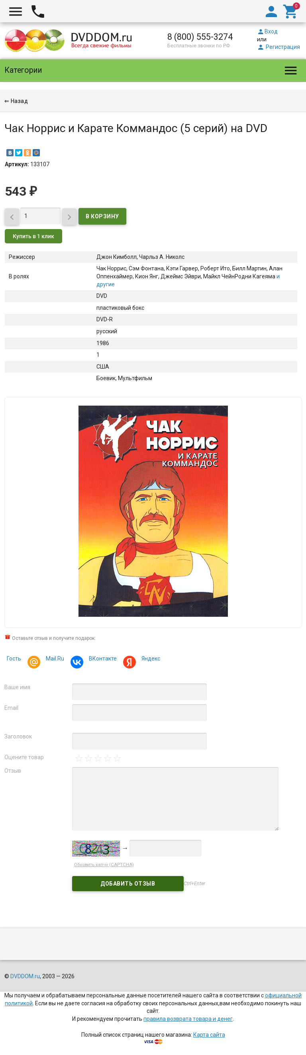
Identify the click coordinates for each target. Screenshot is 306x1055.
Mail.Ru (53, 659)
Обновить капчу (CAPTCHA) (104, 864)
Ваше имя (17, 687)
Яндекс (149, 659)
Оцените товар (24, 757)
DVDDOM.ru (25, 976)
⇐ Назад (16, 101)
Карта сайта (209, 1035)
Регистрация (278, 47)
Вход (267, 31)
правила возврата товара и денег (188, 1019)
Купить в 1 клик (33, 236)
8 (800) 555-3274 (200, 37)
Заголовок (18, 736)
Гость (14, 658)
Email (11, 708)
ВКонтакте (101, 659)
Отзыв (12, 770)
